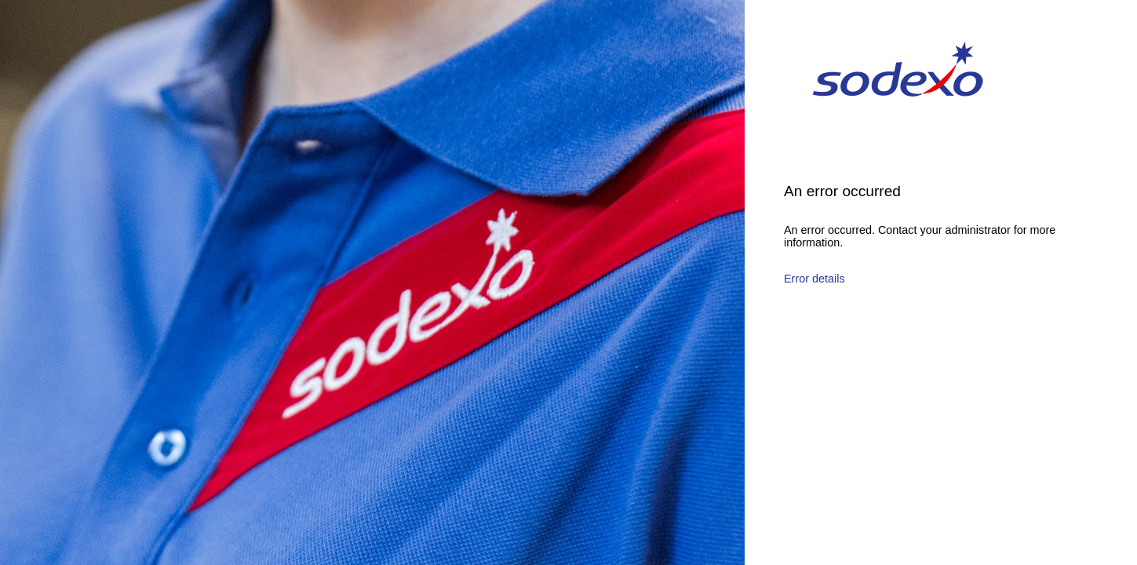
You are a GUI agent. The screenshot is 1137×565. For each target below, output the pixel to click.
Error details (814, 278)
